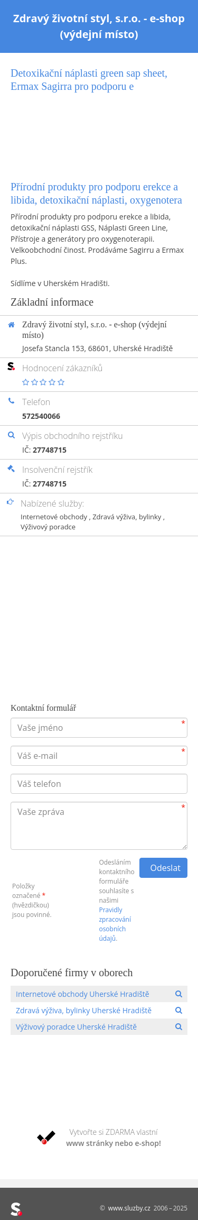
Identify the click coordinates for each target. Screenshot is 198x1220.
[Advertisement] (99, 127)
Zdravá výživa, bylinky (127, 516)
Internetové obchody (55, 516)
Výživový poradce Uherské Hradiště (76, 1027)
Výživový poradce (48, 526)
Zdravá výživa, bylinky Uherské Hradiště (84, 1010)
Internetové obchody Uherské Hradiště (82, 994)
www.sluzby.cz (129, 1208)
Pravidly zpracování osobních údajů (115, 924)
